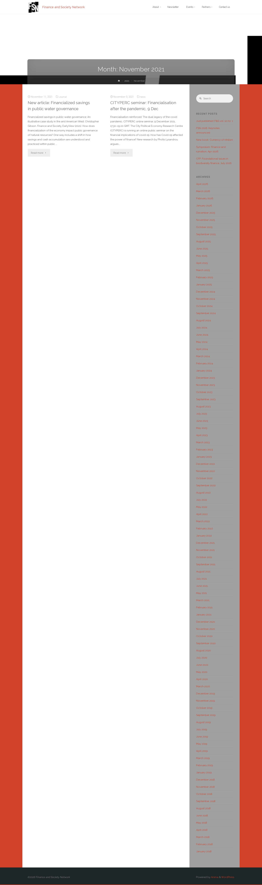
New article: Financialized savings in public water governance (54, 108)
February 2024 (204, 363)
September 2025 (206, 234)
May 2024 (201, 342)
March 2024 (203, 356)
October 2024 (204, 306)
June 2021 (202, 586)
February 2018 (204, 844)
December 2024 (205, 292)
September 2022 (206, 485)
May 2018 (201, 823)
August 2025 (203, 241)
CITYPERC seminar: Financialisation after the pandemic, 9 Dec (135, 108)
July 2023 (201, 414)
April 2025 (202, 263)
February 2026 (204, 198)
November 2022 (205, 471)
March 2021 (202, 600)
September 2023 (206, 399)
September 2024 (206, 313)
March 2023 (203, 442)
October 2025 (204, 227)
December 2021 (205, 543)
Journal (63, 96)
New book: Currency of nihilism (214, 140)
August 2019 (203, 722)
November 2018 (205, 787)
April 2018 (202, 830)
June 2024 (202, 335)
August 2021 (203, 572)
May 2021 (201, 593)
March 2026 (203, 191)
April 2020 (202, 679)
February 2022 (204, 529)
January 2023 (204, 457)
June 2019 (202, 737)
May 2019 (201, 744)
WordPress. (228, 877)
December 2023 (205, 378)
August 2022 (203, 493)
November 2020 (205, 629)
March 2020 (203, 686)
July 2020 (201, 658)
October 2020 (204, 636)
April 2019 (202, 751)
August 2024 (203, 320)
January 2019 (204, 773)
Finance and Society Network (64, 7)
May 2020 (201, 672)
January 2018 (204, 851)
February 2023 (204, 450)
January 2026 (204, 206)
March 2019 (203, 758)
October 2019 (204, 708)
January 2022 (204, 536)
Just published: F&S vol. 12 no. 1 (214, 121)
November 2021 (205, 550)
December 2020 (205, 622)
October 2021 (204, 557)
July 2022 (201, 500)
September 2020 (206, 643)
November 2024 (205, 299)
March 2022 (203, 521)
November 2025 (205, 220)
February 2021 (204, 607)
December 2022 (205, 464)
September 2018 (205, 801)
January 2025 (204, 285)
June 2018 (202, 816)
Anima (214, 877)
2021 (127, 80)
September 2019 (206, 715)
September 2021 (205, 564)
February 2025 (204, 277)
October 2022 (204, 478)
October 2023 (204, 392)
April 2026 (202, 184)
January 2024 (204, 371)
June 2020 (202, 665)
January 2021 (203, 615)
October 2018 (204, 794)
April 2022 (202, 514)
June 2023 (202, 421)
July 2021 (201, 579)
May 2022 (201, 507)
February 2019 (204, 765)
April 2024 (202, 349)
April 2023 (202, 435)
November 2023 (205, 385)
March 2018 (203, 837)
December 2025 (205, 213)
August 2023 (203, 407)
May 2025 (201, 256)
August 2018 (203, 808)
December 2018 (205, 780)
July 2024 (201, 328)
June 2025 (202, 249)
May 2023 (201, 428)
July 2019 (201, 729)
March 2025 (203, 270)
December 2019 (205, 694)
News (143, 96)
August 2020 (203, 651)
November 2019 (205, 701)
